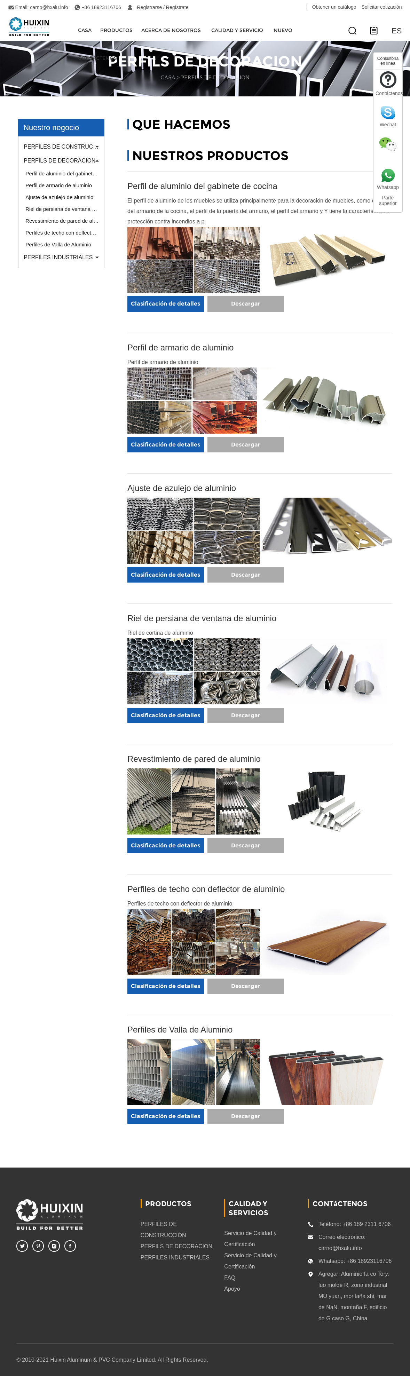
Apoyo (232, 1288)
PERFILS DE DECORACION (215, 77)
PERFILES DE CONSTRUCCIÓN (64, 147)
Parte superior (388, 200)
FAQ (229, 1277)
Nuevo (283, 30)
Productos (116, 30)
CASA (85, 30)
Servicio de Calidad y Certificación (250, 1238)
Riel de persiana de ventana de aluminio (64, 209)
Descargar (245, 303)
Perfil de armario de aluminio (58, 185)
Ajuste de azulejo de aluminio (59, 197)
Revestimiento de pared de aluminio (64, 221)
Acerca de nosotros (171, 30)
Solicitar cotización (382, 7)
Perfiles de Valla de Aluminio (58, 244)
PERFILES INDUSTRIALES (58, 257)
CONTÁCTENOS (97, 58)
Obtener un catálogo (334, 7)
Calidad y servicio (237, 30)
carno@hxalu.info (49, 7)
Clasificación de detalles (165, 303)
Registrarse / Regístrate (163, 7)
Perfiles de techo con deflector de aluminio (64, 233)
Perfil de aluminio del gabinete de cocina (64, 173)
